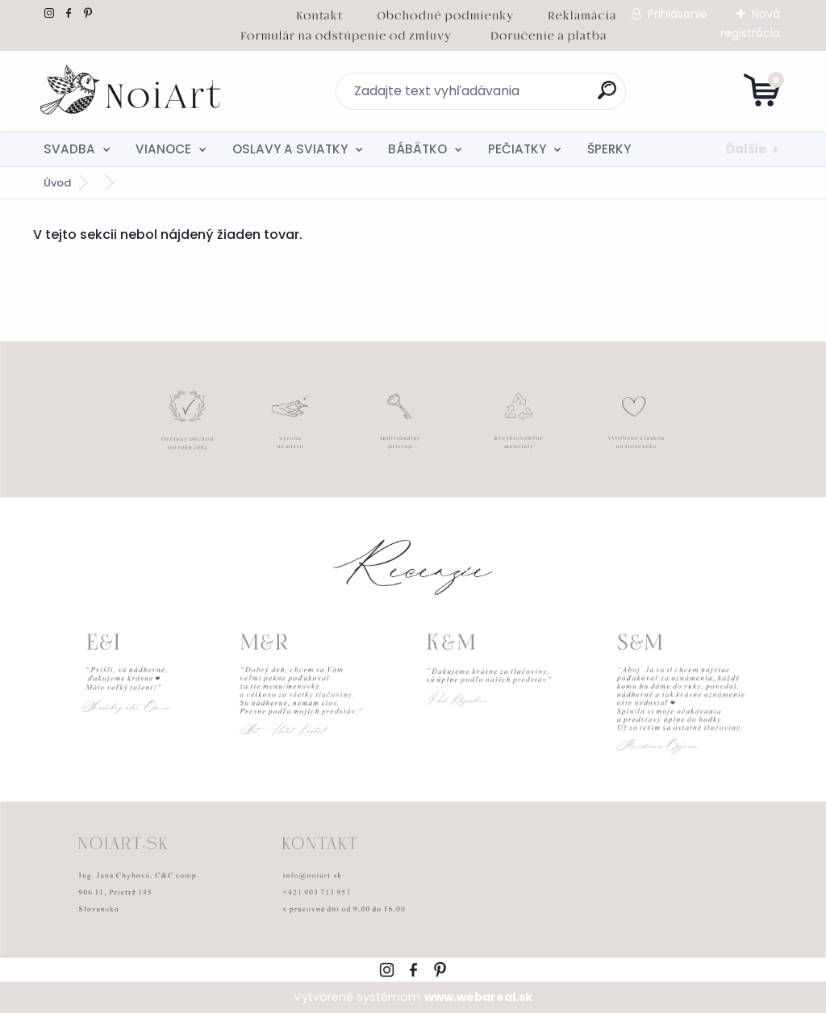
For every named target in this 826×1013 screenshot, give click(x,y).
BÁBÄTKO (417, 148)
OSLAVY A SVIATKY (290, 148)
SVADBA (69, 148)
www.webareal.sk (478, 997)
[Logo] (132, 91)
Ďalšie (746, 148)
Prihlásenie (677, 14)
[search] (607, 96)
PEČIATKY (517, 148)
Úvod (57, 182)
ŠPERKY (609, 148)
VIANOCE (163, 148)
